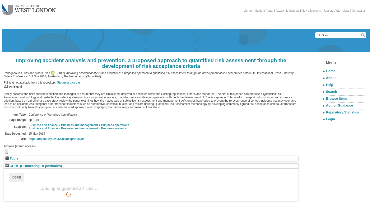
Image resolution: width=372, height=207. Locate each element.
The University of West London (28, 8)
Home (330, 71)
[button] (6, 151)
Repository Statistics (342, 112)
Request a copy (68, 82)
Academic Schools (287, 10)
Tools (11, 158)
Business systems (113, 128)
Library (248, 10)
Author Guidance (339, 105)
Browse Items (337, 98)
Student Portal (264, 10)
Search (331, 92)
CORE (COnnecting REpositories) (33, 166)
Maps (345, 10)
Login (330, 119)
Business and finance (43, 125)
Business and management (79, 125)
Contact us (359, 10)
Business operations (115, 125)
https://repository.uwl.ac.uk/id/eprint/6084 (56, 139)
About (330, 78)
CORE (16, 177)
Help (329, 85)
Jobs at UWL (331, 10)
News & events (311, 10)
